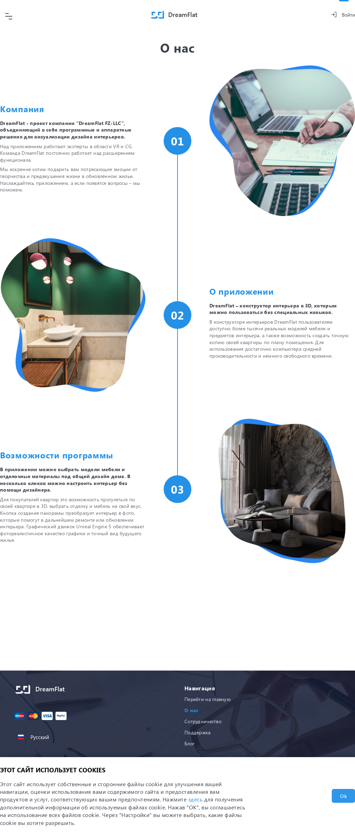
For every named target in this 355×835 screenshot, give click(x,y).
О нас (191, 710)
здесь (195, 799)
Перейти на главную (207, 699)
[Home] (174, 14)
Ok (343, 796)
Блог (189, 743)
